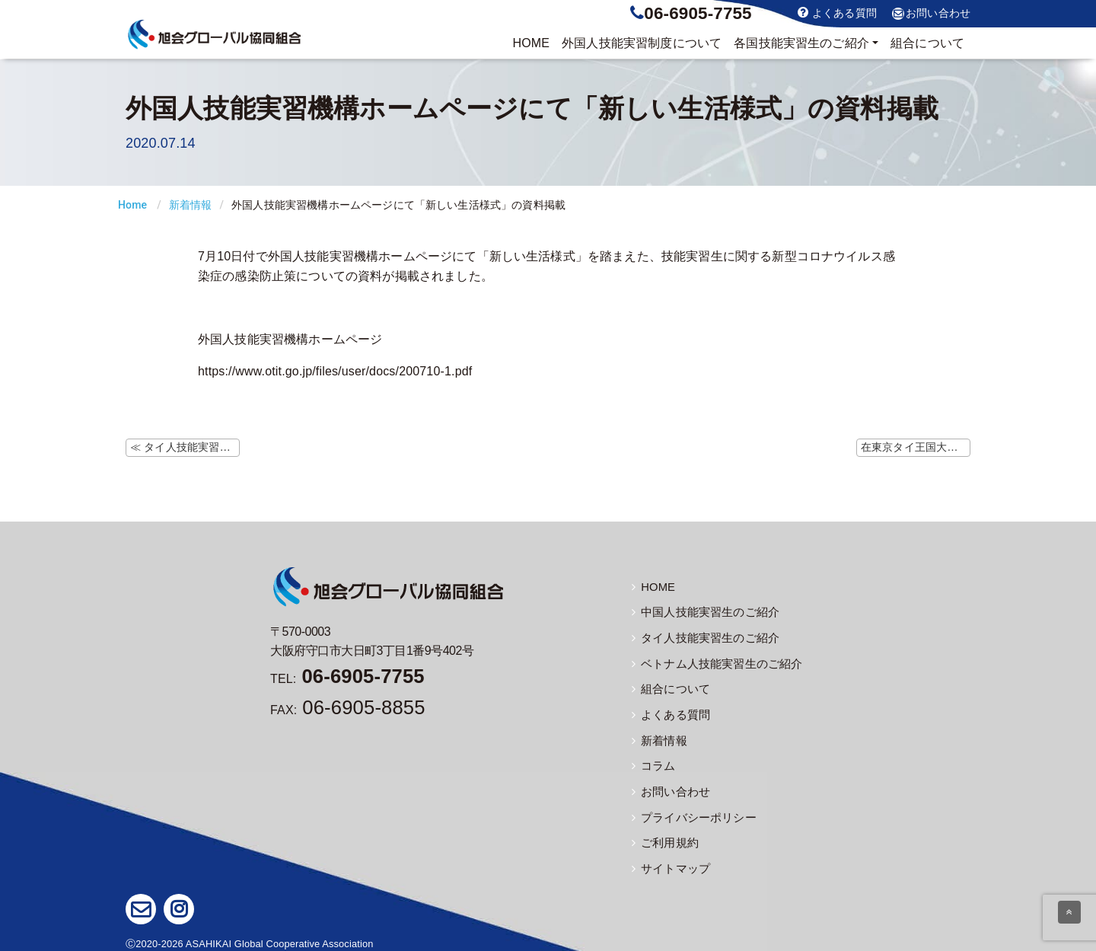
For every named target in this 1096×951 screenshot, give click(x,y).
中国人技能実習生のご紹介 (701, 612)
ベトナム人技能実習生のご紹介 (712, 662)
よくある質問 (837, 12)
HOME (531, 43)
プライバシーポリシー (690, 813)
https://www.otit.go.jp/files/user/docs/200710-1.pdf (335, 371)
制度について (642, 43)
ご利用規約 (663, 838)
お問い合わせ (931, 14)
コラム (653, 763)
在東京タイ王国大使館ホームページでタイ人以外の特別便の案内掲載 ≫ (915, 447)
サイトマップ (669, 863)
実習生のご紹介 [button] (801, 43)
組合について (927, 43)
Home (132, 205)
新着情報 (190, 205)
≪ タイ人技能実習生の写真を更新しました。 (185, 447)
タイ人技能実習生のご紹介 (701, 637)
